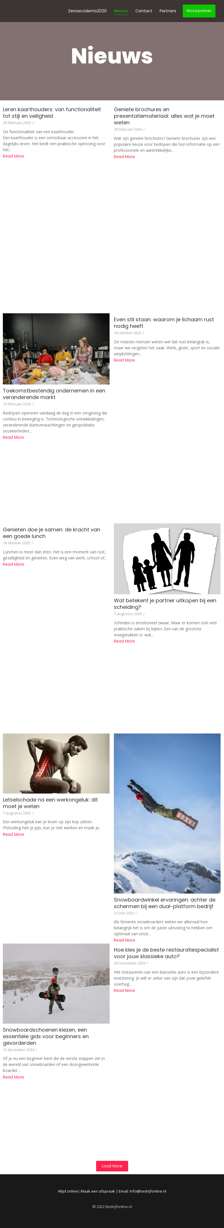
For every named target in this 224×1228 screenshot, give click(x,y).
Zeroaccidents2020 (87, 11)
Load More (112, 1166)
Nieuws (121, 11)
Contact (143, 11)
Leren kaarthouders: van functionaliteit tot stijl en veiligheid (52, 112)
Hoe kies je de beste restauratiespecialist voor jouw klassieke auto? (166, 953)
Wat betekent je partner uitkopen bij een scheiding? (165, 603)
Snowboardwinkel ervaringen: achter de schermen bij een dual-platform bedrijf (164, 903)
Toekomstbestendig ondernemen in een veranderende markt (54, 393)
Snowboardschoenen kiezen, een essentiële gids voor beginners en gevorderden (46, 1036)
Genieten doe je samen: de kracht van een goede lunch (51, 532)
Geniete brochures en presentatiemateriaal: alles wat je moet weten (164, 116)
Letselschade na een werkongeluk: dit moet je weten (50, 803)
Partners (168, 11)
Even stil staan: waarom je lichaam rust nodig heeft (164, 322)
